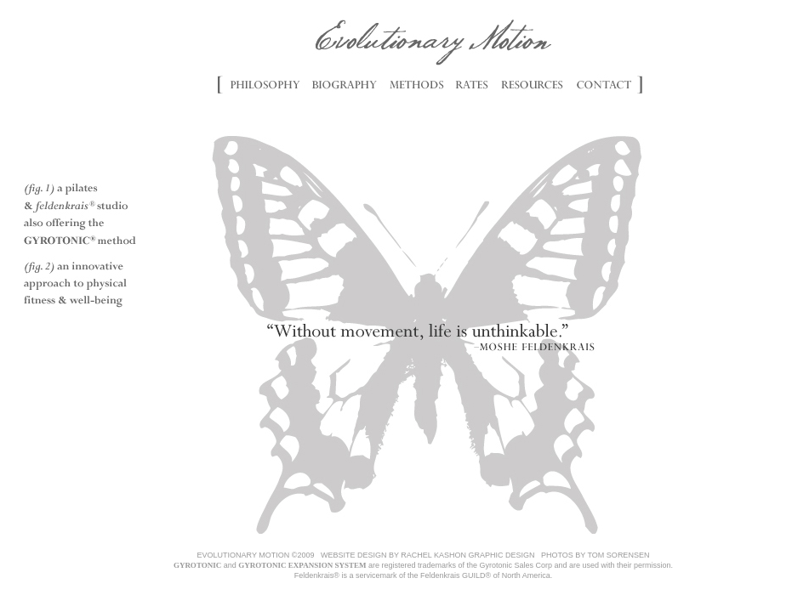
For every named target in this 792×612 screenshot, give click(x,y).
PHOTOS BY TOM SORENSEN (595, 555)
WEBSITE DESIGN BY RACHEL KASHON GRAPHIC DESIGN (428, 555)
